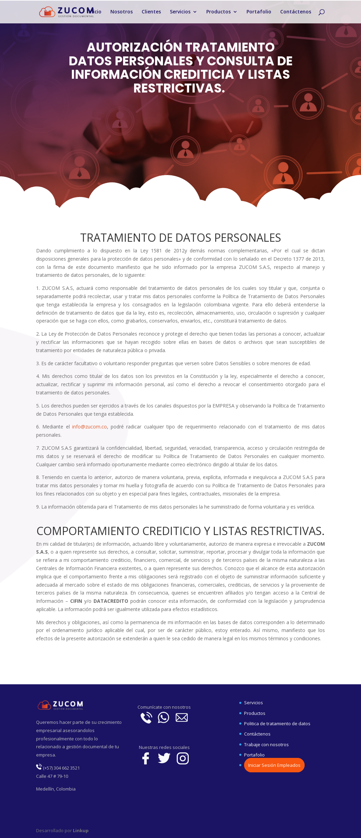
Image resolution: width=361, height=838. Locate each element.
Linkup (80, 830)
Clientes (151, 12)
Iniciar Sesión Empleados (274, 765)
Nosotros (121, 12)
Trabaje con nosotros (266, 744)
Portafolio (259, 12)
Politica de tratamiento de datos (277, 723)
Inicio (95, 12)
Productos (218, 12)
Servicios (180, 12)
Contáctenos (295, 12)
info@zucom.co (89, 426)
